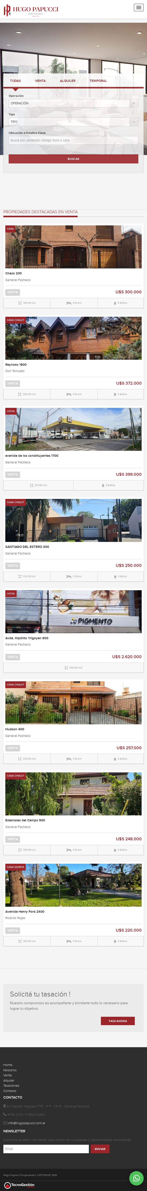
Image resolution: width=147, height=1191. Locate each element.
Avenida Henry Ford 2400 (24, 912)
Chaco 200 (13, 273)
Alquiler (8, 1080)
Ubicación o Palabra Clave (27, 133)
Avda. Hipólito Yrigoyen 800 (26, 638)
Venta (7, 1075)
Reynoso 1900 (16, 365)
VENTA (40, 81)
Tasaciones (11, 1086)
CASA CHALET (15, 320)
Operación (16, 96)
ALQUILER (67, 81)
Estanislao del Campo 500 (25, 820)
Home (7, 1065)
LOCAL (11, 411)
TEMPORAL (98, 81)
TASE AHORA (118, 1021)
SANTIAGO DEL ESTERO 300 (27, 547)
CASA (10, 228)
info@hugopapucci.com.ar (26, 1123)
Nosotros (10, 1070)
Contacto (9, 1091)
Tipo (12, 114)
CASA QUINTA (15, 867)
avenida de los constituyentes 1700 (31, 456)
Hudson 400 (14, 729)
